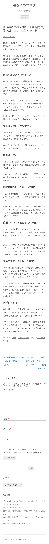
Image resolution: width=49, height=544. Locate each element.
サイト (6, 439)
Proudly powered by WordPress (14, 539)
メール (7, 429)
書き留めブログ (24, 5)
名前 (6, 419)
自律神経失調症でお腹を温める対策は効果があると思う (13, 361)
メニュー (24, 17)
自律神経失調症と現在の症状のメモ (16, 523)
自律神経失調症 (23, 337)
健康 (14, 337)
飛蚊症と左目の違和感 (11, 507)
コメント (8, 389)
